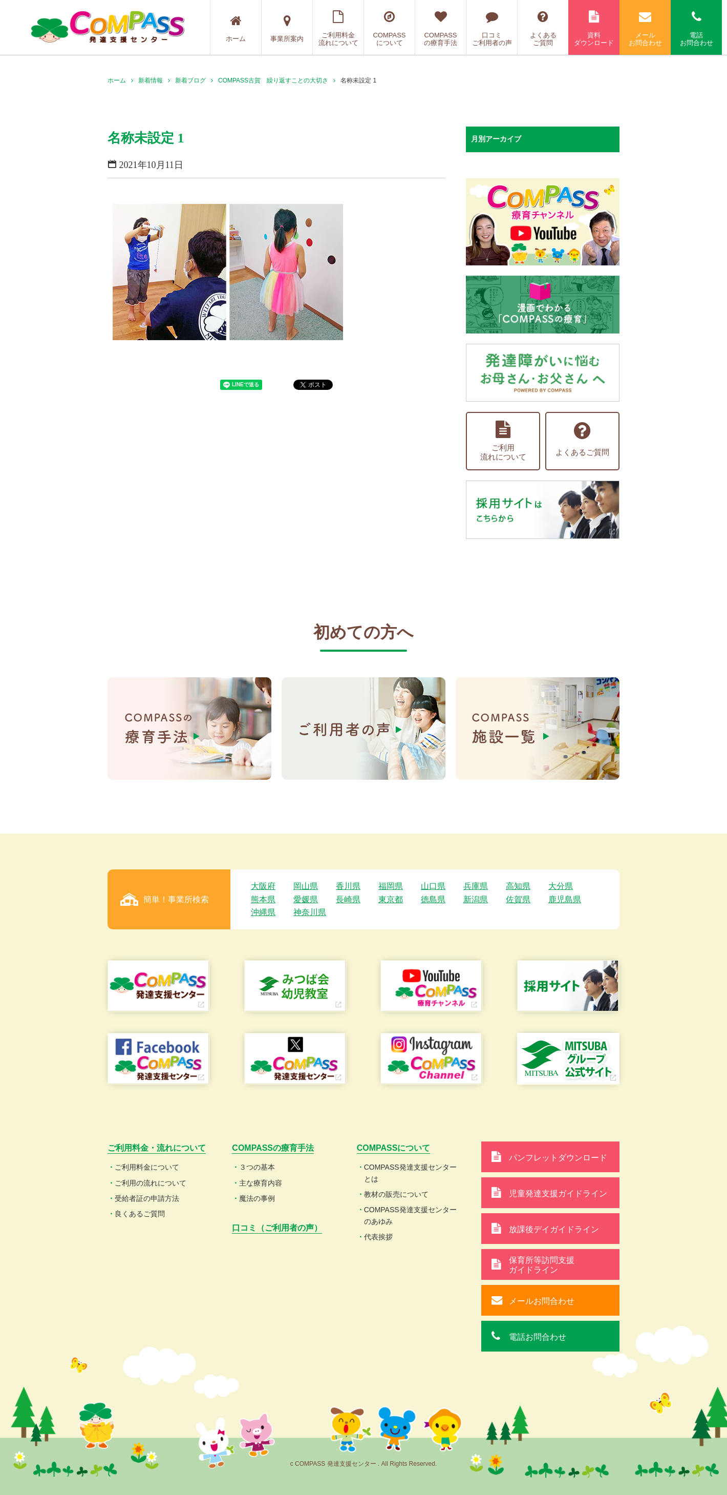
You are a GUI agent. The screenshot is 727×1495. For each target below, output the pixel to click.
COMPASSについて (389, 28)
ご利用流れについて (503, 441)
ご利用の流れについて (150, 1183)
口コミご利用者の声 (491, 28)
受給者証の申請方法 (147, 1198)
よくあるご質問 (543, 28)
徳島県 (433, 899)
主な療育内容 (260, 1183)
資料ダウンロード (593, 28)
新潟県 (475, 899)
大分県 (560, 886)
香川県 (348, 886)
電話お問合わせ (696, 28)
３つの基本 (257, 1167)
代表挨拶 (378, 1237)
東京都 (390, 899)
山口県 (433, 886)
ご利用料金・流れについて (157, 1148)
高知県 (518, 886)
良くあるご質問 (140, 1214)
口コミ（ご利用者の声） (277, 1227)
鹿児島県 (564, 899)
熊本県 (263, 899)
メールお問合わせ (645, 28)
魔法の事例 (257, 1198)
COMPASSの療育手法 (440, 28)
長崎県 (348, 899)
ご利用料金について (147, 1167)
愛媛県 (305, 899)
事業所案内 (287, 28)
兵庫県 (475, 886)
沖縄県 (263, 912)
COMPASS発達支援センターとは (410, 1172)
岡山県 (305, 886)
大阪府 (263, 886)
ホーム (235, 28)
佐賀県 (518, 899)
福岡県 (390, 886)
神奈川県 (309, 912)
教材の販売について (396, 1194)
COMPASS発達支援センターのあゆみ (410, 1215)
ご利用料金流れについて (338, 28)
